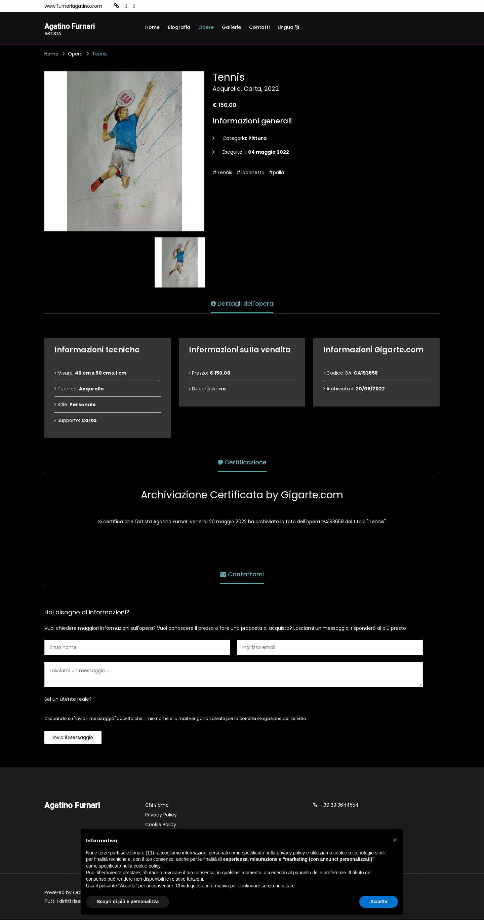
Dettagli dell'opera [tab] (242, 303)
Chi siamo (157, 806)
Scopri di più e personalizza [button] (128, 901)
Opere (206, 27)
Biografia (179, 27)
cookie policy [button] (147, 866)
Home (152, 27)
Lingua (288, 27)
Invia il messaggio (73, 738)
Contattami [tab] (242, 573)
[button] (394, 840)
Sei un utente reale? (68, 700)
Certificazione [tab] (242, 461)
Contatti (259, 27)
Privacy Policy (161, 815)
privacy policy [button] (291, 852)
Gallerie (231, 27)
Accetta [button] (378, 901)
